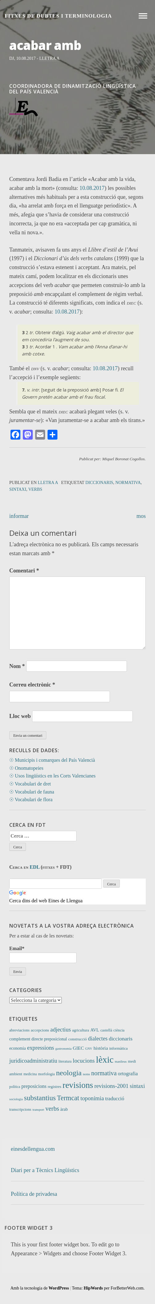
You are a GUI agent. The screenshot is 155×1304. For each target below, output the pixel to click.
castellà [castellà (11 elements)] (106, 1030)
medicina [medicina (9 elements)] (30, 1074)
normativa (128, 482)
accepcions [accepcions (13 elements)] (40, 1030)
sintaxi (17, 489)
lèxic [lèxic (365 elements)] (105, 1059)
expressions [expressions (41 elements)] (40, 1047)
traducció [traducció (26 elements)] (114, 1098)
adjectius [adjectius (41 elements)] (60, 1029)
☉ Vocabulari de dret (30, 783)
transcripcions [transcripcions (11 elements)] (20, 1109)
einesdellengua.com (33, 1149)
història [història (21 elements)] (101, 1048)
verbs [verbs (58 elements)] (52, 1108)
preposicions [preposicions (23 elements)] (33, 1086)
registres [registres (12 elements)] (54, 1086)
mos (141, 516)
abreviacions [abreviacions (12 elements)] (19, 1030)
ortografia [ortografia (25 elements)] (128, 1073)
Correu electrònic (32, 685)
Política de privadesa (34, 1194)
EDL (35, 867)
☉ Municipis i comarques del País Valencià (52, 760)
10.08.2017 (91, 188)
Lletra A (49, 58)
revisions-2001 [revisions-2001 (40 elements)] (111, 1086)
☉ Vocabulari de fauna (31, 791)
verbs (35, 489)
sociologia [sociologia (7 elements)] (16, 1099)
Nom (17, 666)
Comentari (24, 571)
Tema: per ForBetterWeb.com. (108, 1288)
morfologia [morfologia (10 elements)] (46, 1074)
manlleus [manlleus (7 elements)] (121, 1061)
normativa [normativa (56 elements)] (103, 1073)
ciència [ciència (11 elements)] (118, 1030)
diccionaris (99, 482)
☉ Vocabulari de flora (30, 799)
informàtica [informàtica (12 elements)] (118, 1048)
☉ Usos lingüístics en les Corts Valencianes (52, 775)
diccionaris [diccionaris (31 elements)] (120, 1038)
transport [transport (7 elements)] (38, 1109)
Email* (43, 954)
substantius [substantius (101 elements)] (40, 1098)
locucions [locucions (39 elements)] (84, 1060)
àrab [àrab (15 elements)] (64, 1109)
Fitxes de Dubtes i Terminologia (58, 16)
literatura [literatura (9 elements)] (65, 1061)
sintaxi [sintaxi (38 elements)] (137, 1086)
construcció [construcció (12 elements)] (77, 1039)
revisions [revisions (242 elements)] (78, 1085)
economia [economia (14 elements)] (17, 1048)
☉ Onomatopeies (26, 768)
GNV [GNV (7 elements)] (88, 1048)
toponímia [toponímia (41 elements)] (92, 1098)
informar (19, 516)
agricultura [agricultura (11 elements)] (80, 1030)
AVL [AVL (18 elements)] (94, 1029)
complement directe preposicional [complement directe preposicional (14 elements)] (38, 1039)
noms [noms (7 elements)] (86, 1074)
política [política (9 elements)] (14, 1087)
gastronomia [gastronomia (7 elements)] (63, 1048)
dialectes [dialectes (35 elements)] (97, 1038)
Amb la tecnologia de (39, 1288)
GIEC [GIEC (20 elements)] (78, 1048)
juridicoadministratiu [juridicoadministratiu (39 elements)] (33, 1060)
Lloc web (20, 716)
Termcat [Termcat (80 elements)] (68, 1098)
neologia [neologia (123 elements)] (69, 1073)
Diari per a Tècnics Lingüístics (45, 1170)
